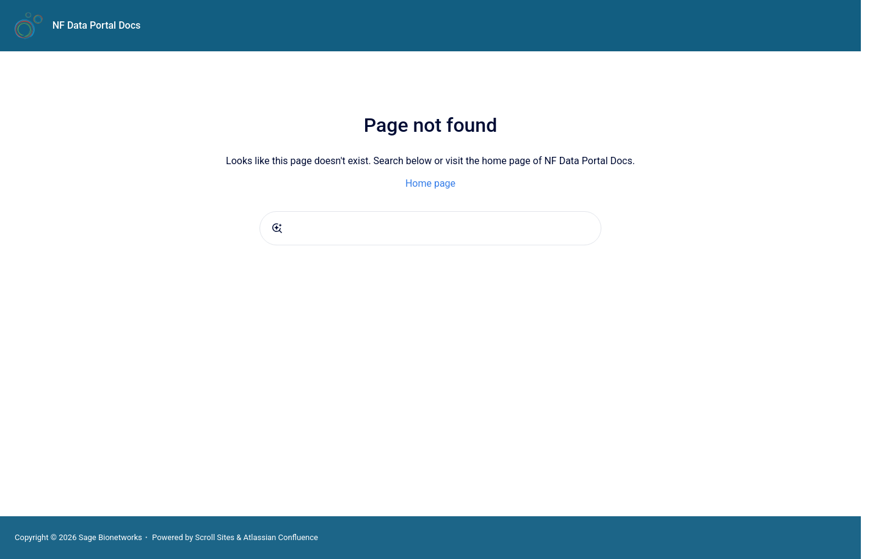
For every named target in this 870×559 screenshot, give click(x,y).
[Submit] (277, 228)
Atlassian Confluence (281, 537)
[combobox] (430, 228)
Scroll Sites (215, 537)
